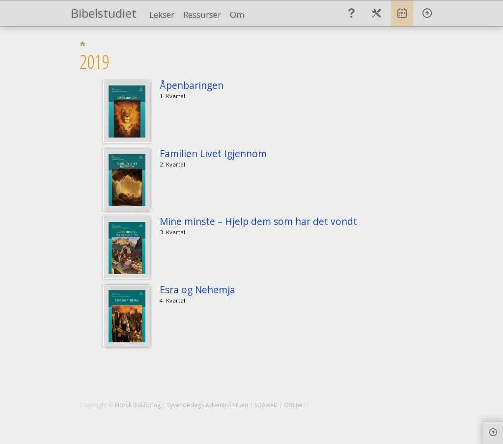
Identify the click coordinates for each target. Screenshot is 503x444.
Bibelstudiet (104, 13)
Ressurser (202, 14)
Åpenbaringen (192, 85)
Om (237, 14)
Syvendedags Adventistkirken (207, 405)
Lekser (161, 14)
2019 (94, 61)
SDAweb (266, 405)
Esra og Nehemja (197, 289)
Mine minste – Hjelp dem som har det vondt (258, 221)
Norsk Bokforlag (138, 405)
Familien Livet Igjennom (213, 153)
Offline (293, 405)
